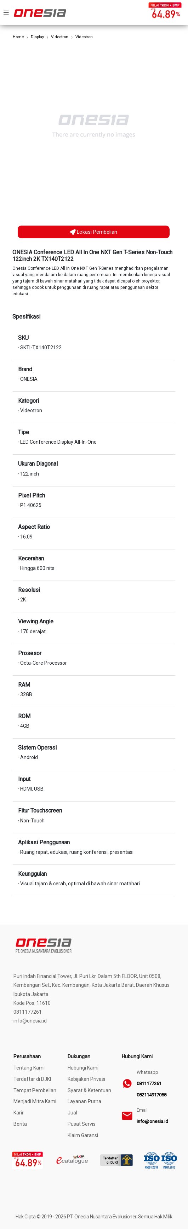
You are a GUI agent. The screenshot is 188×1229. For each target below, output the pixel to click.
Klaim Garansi (83, 1135)
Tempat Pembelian (34, 1090)
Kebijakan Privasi (86, 1079)
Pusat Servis (82, 1124)
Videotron (59, 37)
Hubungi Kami (83, 1068)
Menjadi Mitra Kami (34, 1101)
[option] (94, 126)
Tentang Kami (29, 1068)
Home (18, 37)
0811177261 (149, 1083)
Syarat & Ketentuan (89, 1090)
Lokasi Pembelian (93, 232)
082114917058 (151, 1094)
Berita (20, 1124)
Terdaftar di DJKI (32, 1079)
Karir (18, 1113)
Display (37, 37)
